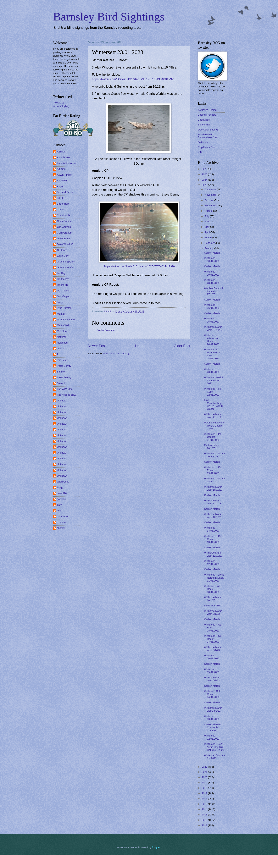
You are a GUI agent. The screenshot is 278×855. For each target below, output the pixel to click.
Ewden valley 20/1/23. (211, 447)
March (208, 237)
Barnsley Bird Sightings (108, 16)
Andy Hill (62, 180)
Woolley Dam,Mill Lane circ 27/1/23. (213, 291)
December (211, 189)
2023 (205, 185)
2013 (205, 814)
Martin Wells (64, 325)
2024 (205, 179)
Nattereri (61, 336)
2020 (205, 777)
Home (139, 346)
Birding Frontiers (207, 114)
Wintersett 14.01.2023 (211, 529)
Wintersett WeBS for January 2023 (213, 380)
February (210, 242)
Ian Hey (61, 273)
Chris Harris (63, 215)
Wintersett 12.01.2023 (211, 562)
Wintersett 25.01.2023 (211, 320)
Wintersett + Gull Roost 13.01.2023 (213, 539)
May (207, 226)
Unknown (62, 400)
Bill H (60, 197)
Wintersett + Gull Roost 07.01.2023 (213, 638)
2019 (205, 782)
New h (60, 348)
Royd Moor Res (206, 147)
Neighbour (62, 342)
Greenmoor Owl (66, 267)
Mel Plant (62, 331)
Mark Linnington (66, 319)
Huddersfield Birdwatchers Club (208, 136)
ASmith (61, 151)
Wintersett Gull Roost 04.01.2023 (212, 694)
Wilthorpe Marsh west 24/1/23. (213, 328)
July (207, 216)
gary (59, 504)
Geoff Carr (63, 255)
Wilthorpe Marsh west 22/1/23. (213, 416)
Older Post (182, 346)
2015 (205, 804)
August (209, 210)
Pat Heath (62, 360)
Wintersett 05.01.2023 (211, 671)
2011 (205, 825)
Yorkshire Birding (207, 109)
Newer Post (97, 346)
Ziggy (60, 487)
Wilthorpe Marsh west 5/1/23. (213, 679)
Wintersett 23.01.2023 (211, 370)
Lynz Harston (64, 307)
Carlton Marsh (212, 252)
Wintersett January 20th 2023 (214, 455)
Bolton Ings (204, 124)
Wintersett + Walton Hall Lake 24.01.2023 (212, 354)
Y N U (201, 152)
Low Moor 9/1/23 (213, 605)
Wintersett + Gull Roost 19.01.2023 (213, 470)
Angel (60, 186)
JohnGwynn (63, 296)
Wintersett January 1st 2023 (214, 757)
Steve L (61, 383)
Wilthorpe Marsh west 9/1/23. (213, 612)
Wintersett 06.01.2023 (211, 657)
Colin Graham (64, 232)
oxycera (61, 522)
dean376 (62, 493)
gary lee (61, 499)
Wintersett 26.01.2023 (211, 306)
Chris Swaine (64, 221)
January (209, 248)
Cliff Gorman (64, 226)
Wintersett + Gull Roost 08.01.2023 (213, 627)
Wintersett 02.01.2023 (211, 737)
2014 (205, 809)
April (207, 232)
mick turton (63, 516)
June (208, 221)
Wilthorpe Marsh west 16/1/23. (213, 515)
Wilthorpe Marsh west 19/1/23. (213, 488)
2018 (205, 787)
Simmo (61, 371)
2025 (205, 174)
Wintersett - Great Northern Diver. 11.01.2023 (214, 577)
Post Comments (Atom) (116, 353)
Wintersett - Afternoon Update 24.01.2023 (211, 339)
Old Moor (203, 142)
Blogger (156, 847)
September (211, 205)
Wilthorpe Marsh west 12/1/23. (213, 554)
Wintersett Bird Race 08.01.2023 (212, 589)
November (211, 194)
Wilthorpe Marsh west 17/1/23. (213, 502)
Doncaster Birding (208, 129)
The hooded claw (66, 394)
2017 (205, 793)
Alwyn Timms (64, 174)
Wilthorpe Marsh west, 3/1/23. (213, 709)
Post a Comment (106, 330)
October (209, 200)
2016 (205, 798)
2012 (205, 820)
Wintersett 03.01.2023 (211, 717)
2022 (205, 766)
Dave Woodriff (65, 244)
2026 (205, 169)
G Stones (62, 250)
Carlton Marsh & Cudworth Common (213, 727)
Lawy (60, 302)
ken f (59, 510)
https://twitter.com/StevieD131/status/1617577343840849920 (133, 79)
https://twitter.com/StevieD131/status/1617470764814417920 (139, 266)
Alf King (61, 169)
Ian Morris (62, 284)
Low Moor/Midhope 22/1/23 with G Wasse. (213, 404)
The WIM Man (65, 389)
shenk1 (61, 528)
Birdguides (204, 119)
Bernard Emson (65, 192)
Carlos (60, 209)
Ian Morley (63, 279)
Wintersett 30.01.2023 (211, 259)
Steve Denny (64, 377)
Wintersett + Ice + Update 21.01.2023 (214, 437)
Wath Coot (63, 481)
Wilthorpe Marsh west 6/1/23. (213, 649)
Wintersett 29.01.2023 (211, 273)
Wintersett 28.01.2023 (211, 281)
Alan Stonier (63, 157)
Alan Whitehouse (66, 163)
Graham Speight (66, 261)
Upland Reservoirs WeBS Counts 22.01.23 (214, 425)
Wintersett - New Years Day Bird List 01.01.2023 (214, 746)
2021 (205, 771)
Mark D (61, 313)
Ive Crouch (63, 290)
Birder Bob (63, 203)
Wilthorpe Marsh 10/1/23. (213, 599)
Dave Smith (63, 238)
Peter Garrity (64, 365)
